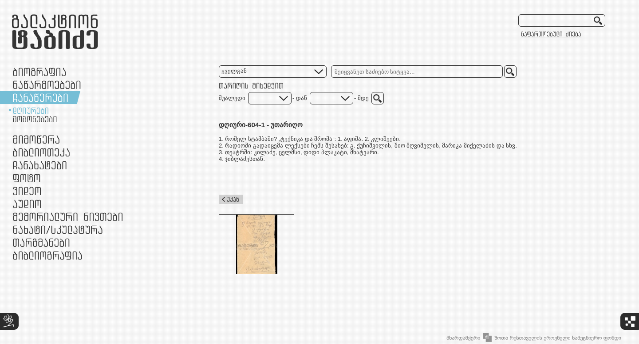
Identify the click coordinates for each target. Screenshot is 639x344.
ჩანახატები (40, 165)
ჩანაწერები (40, 97)
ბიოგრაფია (39, 71)
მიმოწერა (36, 139)
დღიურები (30, 111)
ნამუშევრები (58, 229)
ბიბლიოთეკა (41, 152)
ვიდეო (27, 190)
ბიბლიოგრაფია (47, 255)
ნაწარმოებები (47, 84)
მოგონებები (35, 119)
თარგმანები (41, 242)
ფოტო (27, 178)
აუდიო (27, 203)
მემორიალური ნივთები (67, 216)
